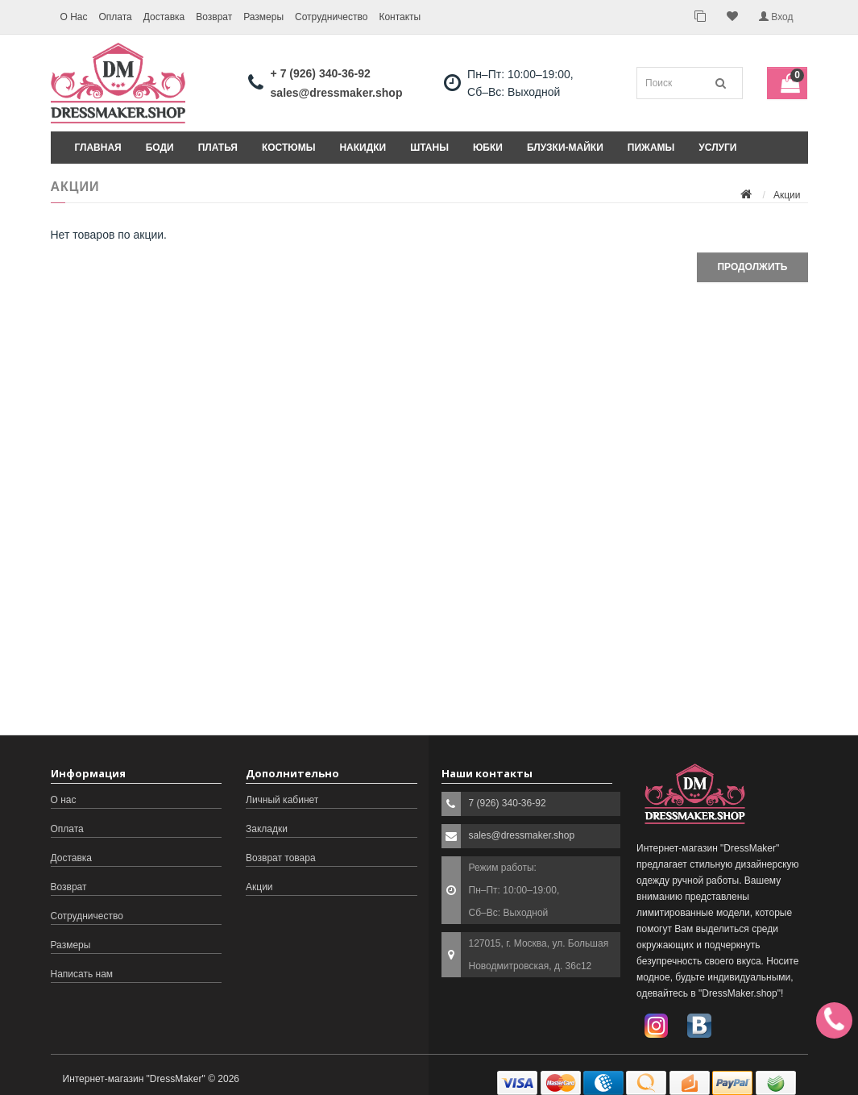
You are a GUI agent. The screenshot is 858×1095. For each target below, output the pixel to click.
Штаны (429, 147)
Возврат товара (281, 858)
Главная (98, 147)
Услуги (717, 147)
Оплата (114, 17)
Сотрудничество (331, 17)
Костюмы (288, 147)
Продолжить (752, 267)
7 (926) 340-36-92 (507, 803)
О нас (64, 800)
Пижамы (651, 147)
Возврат (214, 17)
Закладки (267, 829)
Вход (776, 17)
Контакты (400, 17)
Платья (218, 147)
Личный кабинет (282, 800)
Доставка (164, 17)
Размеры (263, 17)
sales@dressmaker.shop (337, 92)
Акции (787, 195)
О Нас (73, 17)
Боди (160, 147)
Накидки (362, 147)
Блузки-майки (565, 147)
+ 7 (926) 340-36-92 (321, 73)
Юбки (488, 147)
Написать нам (82, 974)
